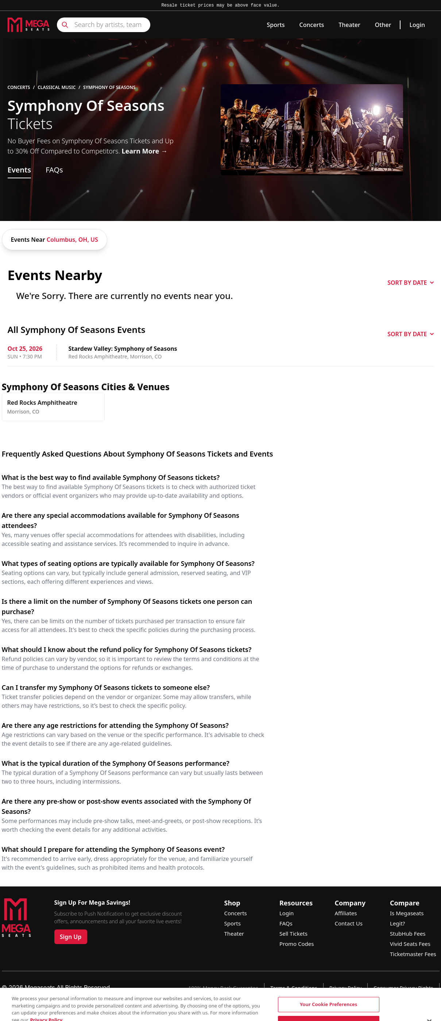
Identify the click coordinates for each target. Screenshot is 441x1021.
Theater (349, 25)
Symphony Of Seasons (109, 87)
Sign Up (71, 937)
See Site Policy (285, 1008)
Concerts (311, 25)
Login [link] (417, 25)
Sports (276, 25)
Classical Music (57, 87)
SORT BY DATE (410, 283)
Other (383, 25)
